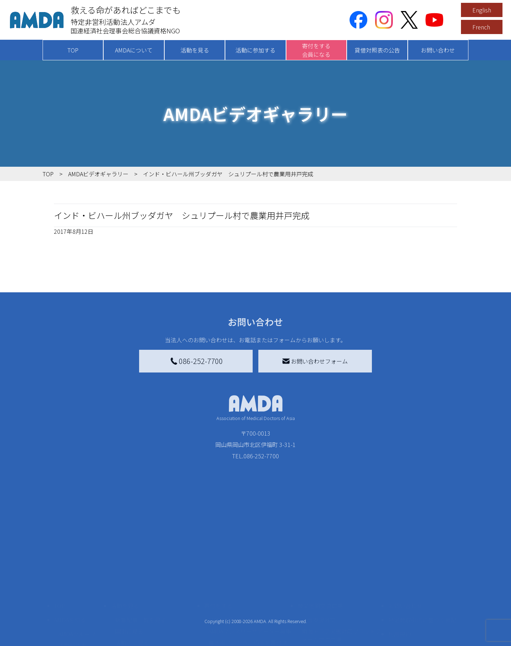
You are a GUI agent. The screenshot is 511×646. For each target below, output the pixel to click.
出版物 (66, 617)
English (481, 10)
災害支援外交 (319, 568)
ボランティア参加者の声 (146, 631)
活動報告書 (72, 594)
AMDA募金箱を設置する (238, 611)
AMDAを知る (70, 568)
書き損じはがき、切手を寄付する (247, 595)
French (481, 27)
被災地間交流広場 (320, 554)
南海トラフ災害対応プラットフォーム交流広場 (341, 584)
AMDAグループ (76, 583)
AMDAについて (134, 50)
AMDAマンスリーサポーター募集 (249, 580)
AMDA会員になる (230, 568)
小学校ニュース (78, 605)
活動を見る (195, 50)
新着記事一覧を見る (140, 568)
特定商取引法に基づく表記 (422, 568)
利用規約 (399, 583)
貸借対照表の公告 (377, 50)
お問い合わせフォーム (315, 361)
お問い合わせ (438, 50)
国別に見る (129, 580)
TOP (72, 50)
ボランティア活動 (137, 619)
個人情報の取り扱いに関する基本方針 (422, 601)
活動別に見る (132, 591)
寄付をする (218, 554)
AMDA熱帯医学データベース (79, 632)
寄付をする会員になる (316, 50)
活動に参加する (255, 50)
